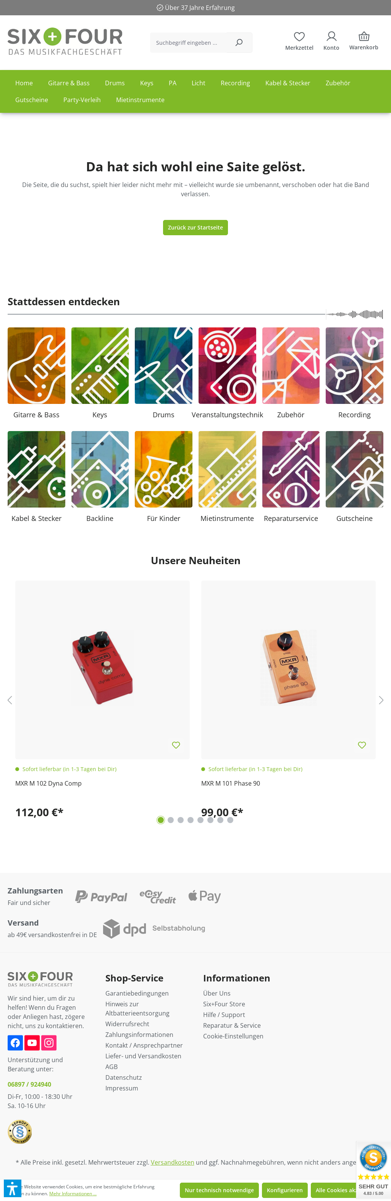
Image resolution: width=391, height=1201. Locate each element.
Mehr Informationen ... (73, 1193)
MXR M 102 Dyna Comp (48, 783)
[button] (12, 1188)
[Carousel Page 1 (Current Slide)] (161, 820)
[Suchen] (238, 43)
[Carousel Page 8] (230, 820)
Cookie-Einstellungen (233, 1036)
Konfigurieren (285, 1190)
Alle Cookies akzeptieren (348, 1190)
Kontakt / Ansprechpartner (144, 1045)
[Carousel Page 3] (181, 820)
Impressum (121, 1088)
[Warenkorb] (363, 42)
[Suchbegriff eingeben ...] (187, 43)
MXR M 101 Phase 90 (230, 783)
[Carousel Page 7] (220, 820)
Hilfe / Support (224, 1015)
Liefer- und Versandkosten (143, 1056)
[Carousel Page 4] (190, 820)
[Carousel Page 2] (171, 820)
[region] (195, 700)
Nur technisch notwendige (219, 1190)
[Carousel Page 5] (200, 820)
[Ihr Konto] (331, 40)
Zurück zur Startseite (195, 227)
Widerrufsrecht (127, 1024)
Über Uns (217, 993)
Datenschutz (123, 1077)
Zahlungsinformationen (139, 1034)
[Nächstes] (381, 699)
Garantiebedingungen (137, 993)
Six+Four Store (224, 1004)
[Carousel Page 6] (210, 820)
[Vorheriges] (9, 699)
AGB (111, 1067)
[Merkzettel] (299, 40)
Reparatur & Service (232, 1025)
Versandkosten (172, 1162)
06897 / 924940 (29, 1084)
